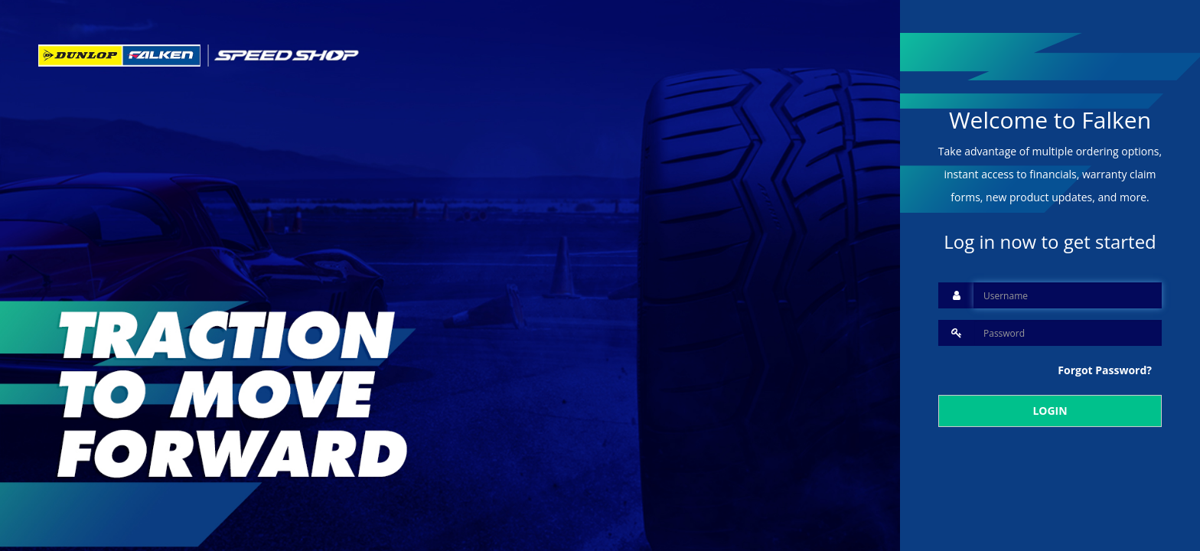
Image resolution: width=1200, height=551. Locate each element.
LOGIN (1049, 410)
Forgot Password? (1105, 370)
